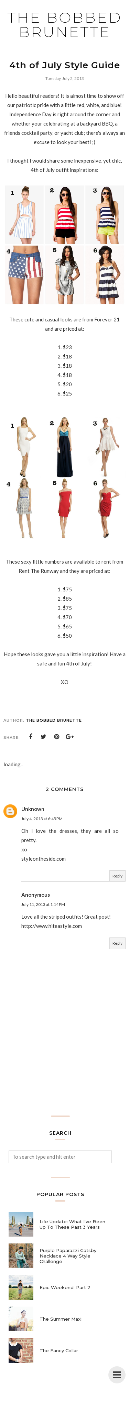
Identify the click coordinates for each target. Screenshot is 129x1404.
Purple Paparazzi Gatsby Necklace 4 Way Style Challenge (68, 1256)
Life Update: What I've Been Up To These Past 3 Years (72, 1224)
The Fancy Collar (59, 1350)
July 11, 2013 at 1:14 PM (43, 904)
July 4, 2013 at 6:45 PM (42, 818)
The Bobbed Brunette (64, 25)
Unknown (32, 809)
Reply (117, 875)
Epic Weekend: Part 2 (65, 1287)
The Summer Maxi (61, 1319)
